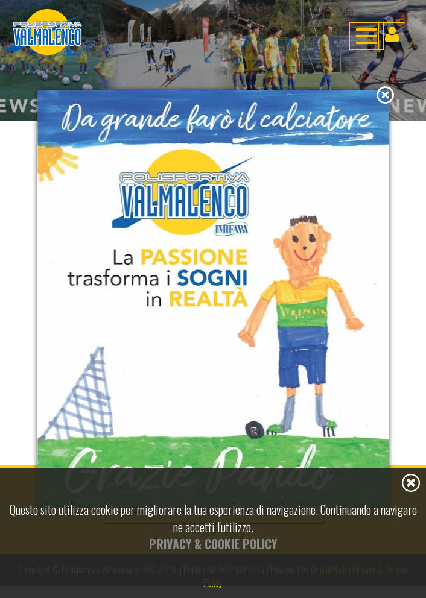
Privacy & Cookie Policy (213, 544)
